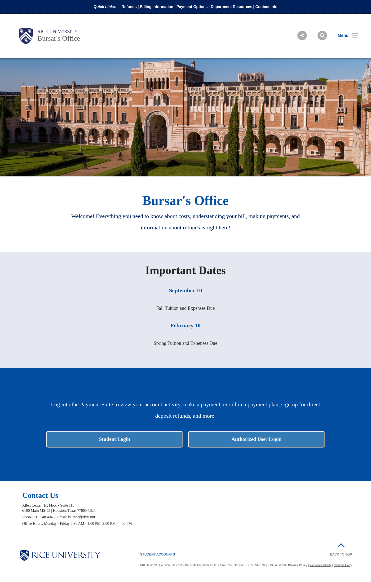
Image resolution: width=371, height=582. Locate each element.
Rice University (57, 31)
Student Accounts (157, 554)
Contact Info (266, 7)
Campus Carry (343, 565)
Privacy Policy (297, 565)
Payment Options (192, 7)
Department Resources (231, 7)
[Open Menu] (345, 35)
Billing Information (156, 7)
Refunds (129, 7)
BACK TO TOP (341, 554)
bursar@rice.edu (82, 517)
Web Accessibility (320, 565)
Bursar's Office (58, 38)
